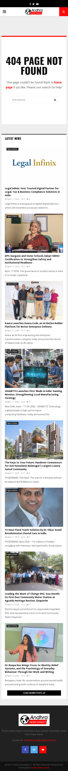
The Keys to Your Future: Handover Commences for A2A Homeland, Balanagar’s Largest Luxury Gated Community (33, 466)
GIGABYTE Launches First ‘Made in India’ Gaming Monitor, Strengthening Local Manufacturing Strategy (33, 394)
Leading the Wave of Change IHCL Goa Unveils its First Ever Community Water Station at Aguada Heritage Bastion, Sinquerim (32, 597)
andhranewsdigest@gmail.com (40, 740)
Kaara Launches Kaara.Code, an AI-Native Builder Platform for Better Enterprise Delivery (34, 325)
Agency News (12, 149)
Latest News (13, 138)
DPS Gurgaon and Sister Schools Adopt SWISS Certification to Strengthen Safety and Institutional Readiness (32, 259)
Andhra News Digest (40, 768)
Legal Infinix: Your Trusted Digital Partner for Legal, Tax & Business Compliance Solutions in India (32, 192)
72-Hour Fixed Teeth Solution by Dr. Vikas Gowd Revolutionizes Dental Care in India (33, 532)
